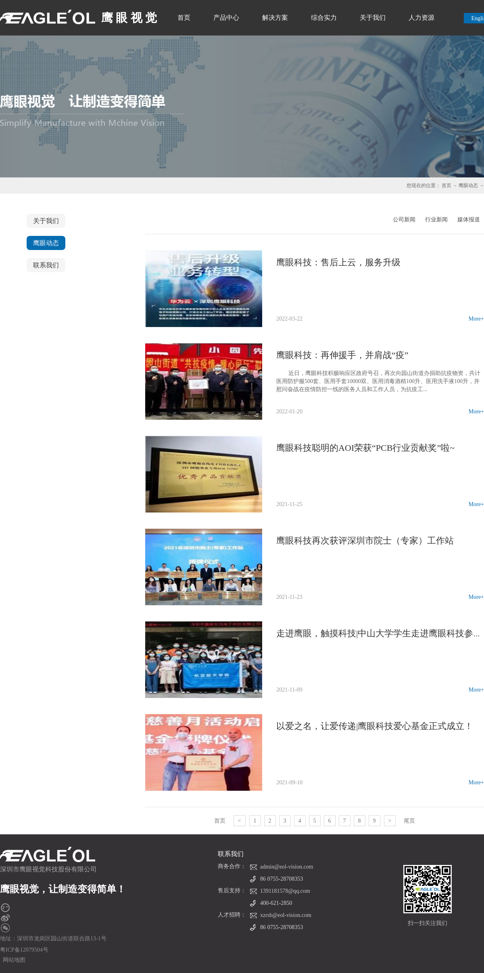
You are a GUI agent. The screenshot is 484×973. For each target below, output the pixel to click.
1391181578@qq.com (285, 891)
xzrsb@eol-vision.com (285, 915)
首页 (183, 17)
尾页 (409, 821)
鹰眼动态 (468, 185)
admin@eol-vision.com (286, 867)
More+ (476, 319)
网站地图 (12, 960)
